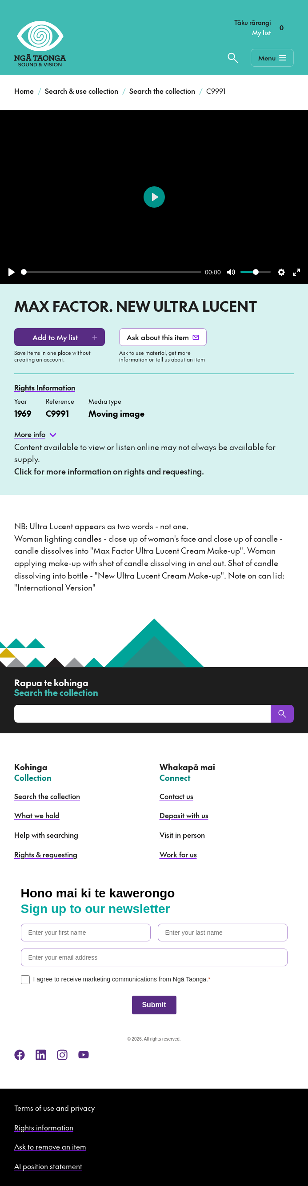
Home (24, 91)
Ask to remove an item (50, 1146)
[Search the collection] (233, 58)
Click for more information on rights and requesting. (109, 471)
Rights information (43, 1127)
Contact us (176, 796)
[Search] (282, 714)
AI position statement (48, 1166)
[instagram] (62, 1054)
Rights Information (44, 387)
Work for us (178, 854)
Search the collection (162, 91)
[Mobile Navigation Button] (272, 58)
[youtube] (83, 1054)
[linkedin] (41, 1054)
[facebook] (19, 1054)
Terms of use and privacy (54, 1108)
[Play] (11, 272)
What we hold (37, 815)
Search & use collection (81, 91)
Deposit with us (184, 815)
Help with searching (46, 835)
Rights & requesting (45, 854)
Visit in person (182, 835)
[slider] (111, 272)
